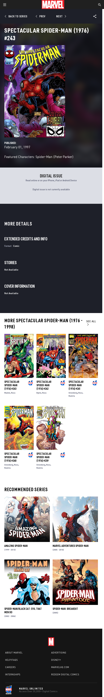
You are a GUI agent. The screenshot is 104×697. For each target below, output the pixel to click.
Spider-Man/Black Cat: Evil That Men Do (23, 610)
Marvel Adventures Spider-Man (71, 546)
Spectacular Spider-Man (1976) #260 (11, 457)
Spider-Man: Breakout (65, 608)
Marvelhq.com (60, 667)
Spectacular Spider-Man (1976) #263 (11, 385)
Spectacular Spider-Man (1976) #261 (76, 385)
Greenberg (73, 392)
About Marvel (14, 652)
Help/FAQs (11, 659)
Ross (13, 392)
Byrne (38, 392)
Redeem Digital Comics (65, 674)
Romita (72, 396)
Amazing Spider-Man (16, 546)
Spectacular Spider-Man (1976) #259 (43, 457)
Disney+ (56, 659)
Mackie (7, 392)
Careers (10, 667)
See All (91, 322)
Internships (12, 674)
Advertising (58, 652)
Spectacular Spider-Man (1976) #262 (43, 385)
